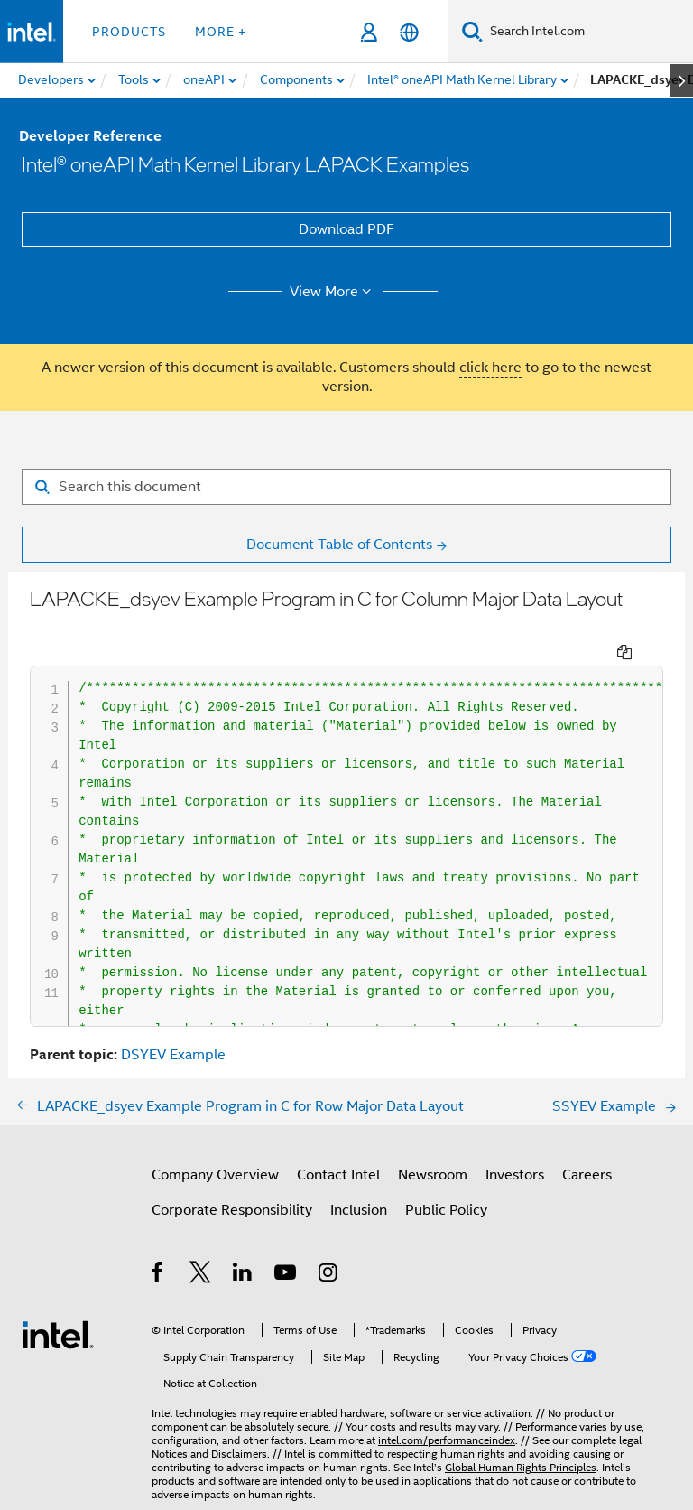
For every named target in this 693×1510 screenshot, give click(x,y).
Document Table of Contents (339, 545)
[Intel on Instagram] (329, 1242)
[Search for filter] (346, 487)
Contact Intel (338, 1141)
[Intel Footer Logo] (58, 1300)
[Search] (472, 31)
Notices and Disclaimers (209, 1420)
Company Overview (215, 1141)
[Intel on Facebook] (158, 1242)
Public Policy (446, 1177)
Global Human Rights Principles (520, 1433)
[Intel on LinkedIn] (243, 1242)
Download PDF (346, 229)
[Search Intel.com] (588, 31)
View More (333, 292)
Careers (587, 1141)
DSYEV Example (173, 1021)
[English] (409, 32)
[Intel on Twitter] (201, 1242)
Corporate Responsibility (232, 1177)
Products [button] (129, 31)
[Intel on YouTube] (286, 1242)
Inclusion (358, 1177)
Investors (514, 1141)
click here (490, 368)
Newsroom (432, 1141)
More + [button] (220, 31)
